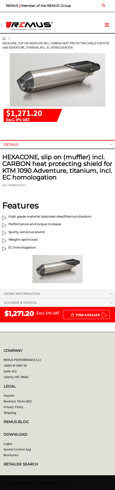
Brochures (11, 455)
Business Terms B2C (18, 401)
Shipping (10, 412)
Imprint (9, 395)
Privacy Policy (13, 407)
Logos (8, 443)
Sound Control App (17, 449)
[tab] (57, 144)
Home (4, 38)
